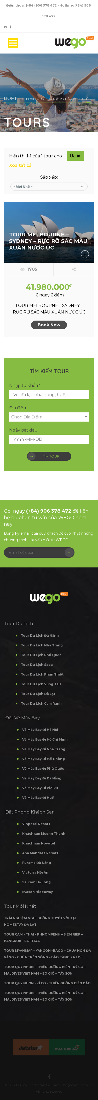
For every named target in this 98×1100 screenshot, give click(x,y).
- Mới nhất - (23, 187)
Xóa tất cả (20, 165)
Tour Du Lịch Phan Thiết (42, 674)
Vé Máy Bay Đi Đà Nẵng (41, 778)
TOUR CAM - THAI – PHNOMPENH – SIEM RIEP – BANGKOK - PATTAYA (43, 937)
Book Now (49, 324)
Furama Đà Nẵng (36, 863)
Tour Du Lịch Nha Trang (42, 645)
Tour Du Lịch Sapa (37, 665)
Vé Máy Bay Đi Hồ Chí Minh (45, 739)
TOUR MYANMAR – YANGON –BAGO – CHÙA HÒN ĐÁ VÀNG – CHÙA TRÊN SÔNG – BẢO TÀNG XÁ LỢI (47, 954)
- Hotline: (65, 5)
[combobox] (49, 417)
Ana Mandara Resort (40, 853)
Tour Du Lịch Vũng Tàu (41, 684)
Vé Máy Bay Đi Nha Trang (43, 749)
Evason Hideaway (37, 892)
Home (11, 98)
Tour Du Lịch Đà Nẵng (40, 635)
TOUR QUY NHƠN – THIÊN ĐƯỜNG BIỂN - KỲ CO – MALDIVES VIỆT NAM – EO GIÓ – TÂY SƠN (45, 970)
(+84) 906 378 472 (41, 5)
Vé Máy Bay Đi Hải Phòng (43, 759)
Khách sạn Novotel (38, 843)
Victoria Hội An (35, 872)
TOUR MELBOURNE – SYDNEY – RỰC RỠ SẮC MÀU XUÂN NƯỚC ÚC (48, 241)
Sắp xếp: (49, 177)
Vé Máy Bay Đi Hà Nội (40, 730)
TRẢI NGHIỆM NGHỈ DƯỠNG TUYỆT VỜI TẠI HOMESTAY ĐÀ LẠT (40, 921)
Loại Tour (35, 99)
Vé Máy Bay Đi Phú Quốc (43, 768)
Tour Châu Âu (65, 99)
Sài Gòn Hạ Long (36, 882)
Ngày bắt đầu (23, 430)
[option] (31, 1047)
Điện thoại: (16, 5)
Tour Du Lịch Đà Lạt (38, 694)
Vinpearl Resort (36, 824)
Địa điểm (18, 407)
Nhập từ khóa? (24, 385)
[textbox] (49, 417)
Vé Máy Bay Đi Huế (38, 798)
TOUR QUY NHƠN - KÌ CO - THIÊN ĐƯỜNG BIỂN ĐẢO (47, 983)
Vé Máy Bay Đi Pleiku (40, 788)
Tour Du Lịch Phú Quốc (41, 655)
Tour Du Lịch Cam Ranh (41, 703)
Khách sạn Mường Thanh (43, 834)
